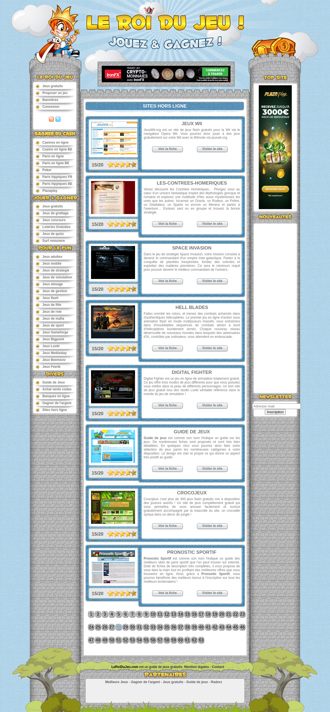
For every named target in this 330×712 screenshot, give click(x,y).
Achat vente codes (54, 389)
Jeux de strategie (52, 270)
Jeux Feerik (48, 367)
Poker (43, 170)
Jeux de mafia (50, 318)
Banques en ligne (53, 396)
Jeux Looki (48, 346)
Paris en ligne (50, 156)
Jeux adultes (49, 256)
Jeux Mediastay (51, 353)
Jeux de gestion (51, 291)
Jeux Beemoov (51, 360)
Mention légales (196, 667)
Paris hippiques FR (54, 177)
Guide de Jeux (50, 382)
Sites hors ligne (51, 410)
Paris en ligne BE (52, 163)
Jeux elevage (49, 284)
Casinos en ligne (52, 142)
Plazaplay (46, 190)
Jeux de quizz (50, 234)
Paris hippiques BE (54, 184)
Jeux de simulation (54, 277)
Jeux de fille (48, 305)
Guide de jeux (197, 682)
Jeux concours (51, 220)
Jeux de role (49, 312)
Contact (218, 667)
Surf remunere (50, 241)
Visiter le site (212, 149)
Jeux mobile (48, 263)
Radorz (216, 682)
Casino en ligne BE (54, 149)
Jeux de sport (50, 325)
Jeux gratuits (49, 86)
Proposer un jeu (51, 93)
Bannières (47, 100)
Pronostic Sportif (215, 574)
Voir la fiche (167, 149)
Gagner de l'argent (54, 403)
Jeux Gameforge (52, 332)
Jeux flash (47, 298)
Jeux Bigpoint (50, 339)
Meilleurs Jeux (116, 682)
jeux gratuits (172, 667)
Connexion (47, 107)
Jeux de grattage (52, 213)
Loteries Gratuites (53, 227)
